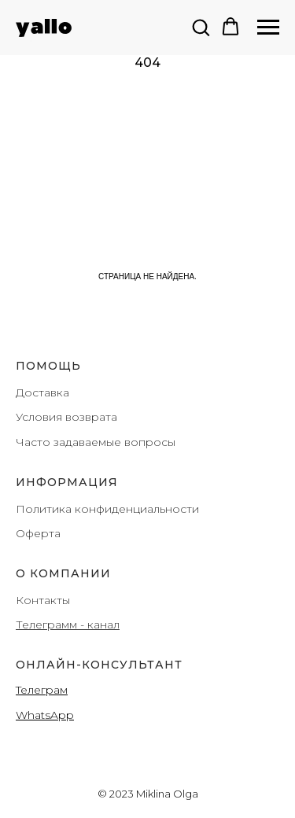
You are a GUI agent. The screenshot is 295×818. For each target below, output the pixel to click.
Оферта (38, 533)
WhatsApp (45, 715)
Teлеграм (42, 690)
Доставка (42, 392)
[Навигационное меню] (268, 27)
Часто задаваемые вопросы (95, 442)
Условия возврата (66, 417)
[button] (200, 26)
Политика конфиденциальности (107, 509)
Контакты (43, 600)
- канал (98, 624)
